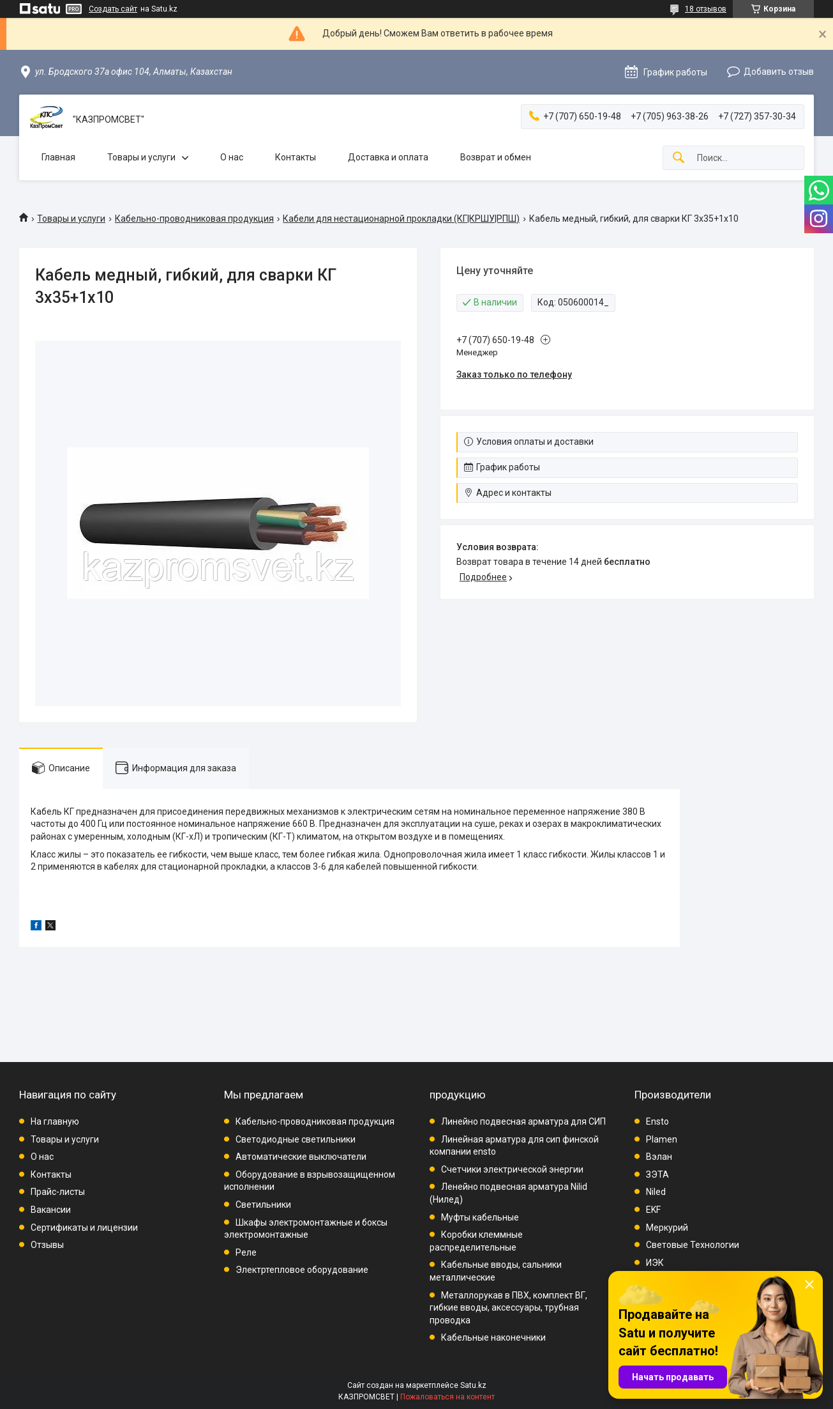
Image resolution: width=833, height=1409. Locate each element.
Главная (58, 157)
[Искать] (678, 158)
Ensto (657, 1121)
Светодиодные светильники (296, 1139)
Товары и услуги (141, 157)
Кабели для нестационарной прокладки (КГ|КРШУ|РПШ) (401, 218)
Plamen (661, 1139)
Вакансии (51, 1210)
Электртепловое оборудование (302, 1270)
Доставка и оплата (388, 157)
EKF (653, 1210)
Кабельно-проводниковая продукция (194, 218)
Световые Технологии (692, 1245)
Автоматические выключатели (301, 1156)
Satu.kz (473, 1385)
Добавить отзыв (779, 71)
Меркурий (667, 1227)
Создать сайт (113, 8)
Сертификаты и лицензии (84, 1227)
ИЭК (655, 1263)
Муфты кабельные (480, 1217)
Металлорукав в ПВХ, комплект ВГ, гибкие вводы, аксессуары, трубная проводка (508, 1307)
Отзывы (47, 1245)
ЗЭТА (657, 1174)
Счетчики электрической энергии (512, 1169)
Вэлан (659, 1156)
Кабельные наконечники (493, 1337)
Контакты (295, 157)
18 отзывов (705, 8)
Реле (246, 1252)
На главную (55, 1121)
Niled (656, 1192)
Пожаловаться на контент (447, 1396)
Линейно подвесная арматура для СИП (523, 1121)
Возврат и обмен (495, 157)
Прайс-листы (58, 1192)
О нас (231, 157)
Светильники (263, 1204)
